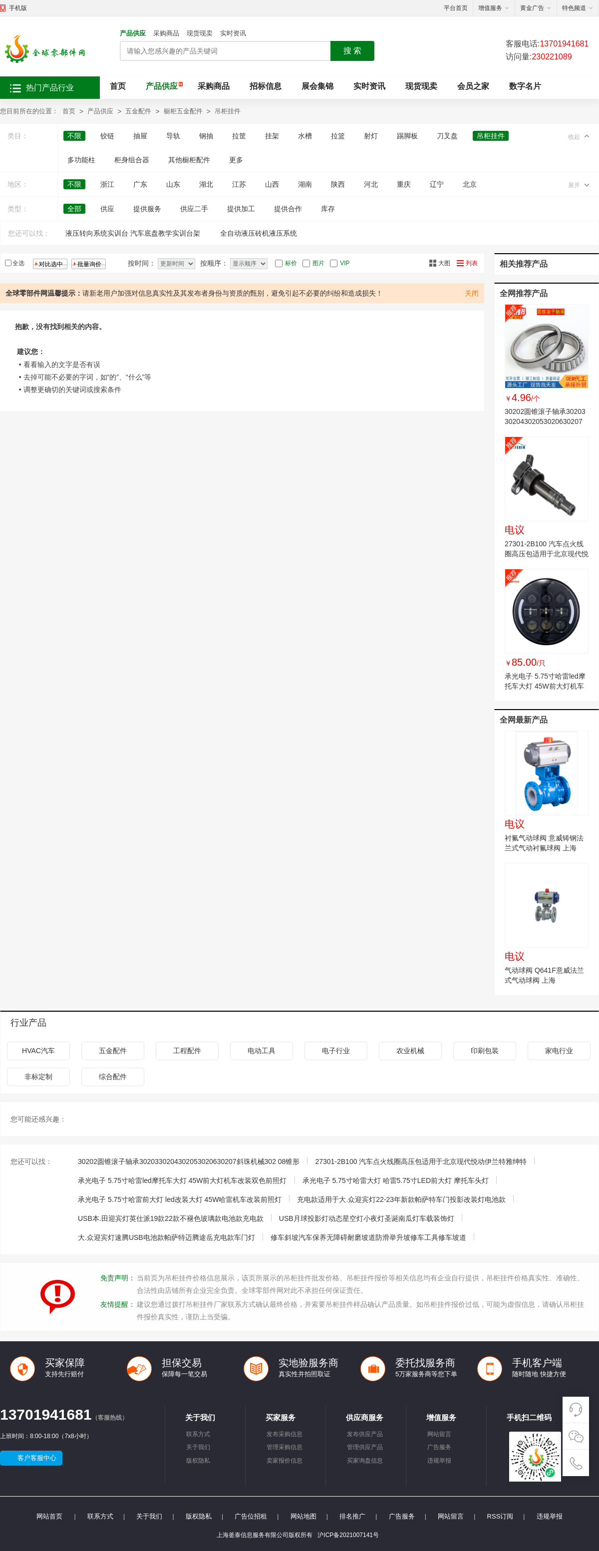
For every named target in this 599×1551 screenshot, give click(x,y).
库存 (328, 209)
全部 (74, 209)
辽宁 (437, 184)
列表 (472, 263)
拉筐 (239, 136)
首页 (118, 86)
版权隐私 (198, 1460)
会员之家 (473, 86)
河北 (371, 184)
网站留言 (439, 1434)
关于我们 (198, 1447)
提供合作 (288, 209)
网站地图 (303, 1516)
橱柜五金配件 (183, 111)
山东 (173, 184)
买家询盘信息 (365, 1460)
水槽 (305, 136)
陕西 (338, 184)
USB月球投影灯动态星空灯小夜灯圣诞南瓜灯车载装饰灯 (366, 1218)
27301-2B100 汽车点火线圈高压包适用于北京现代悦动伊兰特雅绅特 (547, 554)
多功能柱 (81, 160)
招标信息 (266, 86)
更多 (236, 160)
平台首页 (456, 7)
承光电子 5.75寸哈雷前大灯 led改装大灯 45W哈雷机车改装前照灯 (180, 1199)
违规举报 (439, 1460)
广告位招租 (251, 1516)
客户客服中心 (36, 1458)
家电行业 (559, 1051)
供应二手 (194, 209)
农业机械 (410, 1051)
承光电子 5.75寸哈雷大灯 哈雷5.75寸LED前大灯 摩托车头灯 (395, 1180)
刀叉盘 (447, 136)
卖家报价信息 (284, 1460)
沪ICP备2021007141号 (348, 1535)
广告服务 (439, 1447)
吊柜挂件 (228, 111)
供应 (107, 209)
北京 (470, 184)
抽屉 (140, 136)
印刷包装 (485, 1051)
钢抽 (206, 136)
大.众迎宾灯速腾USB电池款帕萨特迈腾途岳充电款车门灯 (166, 1237)
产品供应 (133, 33)
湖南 (305, 184)
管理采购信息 (284, 1447)
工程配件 (187, 1051)
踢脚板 (407, 136)
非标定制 (38, 1077)
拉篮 (338, 136)
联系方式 (198, 1434)
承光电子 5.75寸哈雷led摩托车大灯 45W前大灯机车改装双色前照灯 (545, 686)
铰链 (107, 136)
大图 (444, 263)
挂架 (272, 136)
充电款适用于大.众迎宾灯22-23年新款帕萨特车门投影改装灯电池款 (401, 1199)
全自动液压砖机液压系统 (258, 233)
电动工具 (262, 1051)
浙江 (107, 184)
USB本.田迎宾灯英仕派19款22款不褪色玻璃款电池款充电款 (171, 1218)
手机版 (18, 7)
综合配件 (113, 1077)
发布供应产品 (365, 1434)
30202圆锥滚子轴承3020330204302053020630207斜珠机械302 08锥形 (545, 421)
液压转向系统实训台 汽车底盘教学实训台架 (132, 233)
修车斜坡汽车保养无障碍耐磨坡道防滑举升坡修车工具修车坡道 (368, 1237)
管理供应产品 (365, 1447)
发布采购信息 (284, 1434)
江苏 (239, 184)
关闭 (472, 293)
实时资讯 (233, 33)
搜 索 (352, 50)
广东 (140, 184)
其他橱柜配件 (189, 160)
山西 (272, 184)
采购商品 (166, 33)
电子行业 (336, 1051)
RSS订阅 (500, 1516)
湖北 (206, 184)
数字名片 (525, 86)
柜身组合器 (131, 160)
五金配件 (138, 111)
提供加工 (241, 209)
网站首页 (49, 1516)
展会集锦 (317, 86)
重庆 (404, 184)
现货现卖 (200, 33)
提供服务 (147, 209)
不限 (74, 136)
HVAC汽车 (38, 1051)
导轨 (173, 136)
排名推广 (352, 1516)
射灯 (371, 136)
